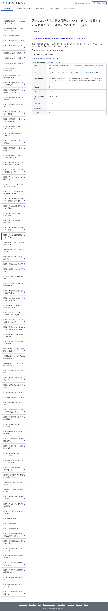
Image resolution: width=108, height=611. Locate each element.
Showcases (40, 8)
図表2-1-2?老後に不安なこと (12, 35)
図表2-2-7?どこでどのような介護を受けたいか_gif (13, 185)
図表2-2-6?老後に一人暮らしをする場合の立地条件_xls (13, 171)
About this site (23, 605)
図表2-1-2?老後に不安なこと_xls (12, 47)
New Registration (99, 3)
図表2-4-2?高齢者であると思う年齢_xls (13, 386)
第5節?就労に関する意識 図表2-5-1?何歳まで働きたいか (13, 476)
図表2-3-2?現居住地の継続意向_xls (13, 277)
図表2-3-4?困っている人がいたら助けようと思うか (13, 306)
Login (88, 3)
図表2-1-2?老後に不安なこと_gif (13, 40)
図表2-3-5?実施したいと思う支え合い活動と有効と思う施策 (13, 328)
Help (39, 605)
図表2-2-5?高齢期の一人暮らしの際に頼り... (13, 134)
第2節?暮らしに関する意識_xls (13, 63)
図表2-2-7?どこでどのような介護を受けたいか (13, 178)
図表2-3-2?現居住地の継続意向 (13, 264)
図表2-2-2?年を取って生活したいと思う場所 (13, 69)
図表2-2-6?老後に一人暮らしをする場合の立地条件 (13, 156)
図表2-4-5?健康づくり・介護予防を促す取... (13, 432)
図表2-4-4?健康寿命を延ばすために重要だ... (13, 418)
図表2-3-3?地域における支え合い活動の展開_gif (13, 292)
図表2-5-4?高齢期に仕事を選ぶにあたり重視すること (13, 535)
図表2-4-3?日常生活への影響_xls (12, 403)
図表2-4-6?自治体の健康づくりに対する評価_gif (13, 461)
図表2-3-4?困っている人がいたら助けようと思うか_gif (13, 313)
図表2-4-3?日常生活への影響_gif (13, 397)
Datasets (7, 8)
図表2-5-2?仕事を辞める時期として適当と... (13, 498)
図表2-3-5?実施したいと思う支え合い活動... (13, 335)
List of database (69, 8)
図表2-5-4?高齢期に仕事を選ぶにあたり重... (13, 542)
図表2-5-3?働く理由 (9, 518)
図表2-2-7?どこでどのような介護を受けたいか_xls (13, 192)
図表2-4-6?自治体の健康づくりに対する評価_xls (13, 469)
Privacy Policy (61, 605)
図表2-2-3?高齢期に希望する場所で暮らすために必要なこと (13, 91)
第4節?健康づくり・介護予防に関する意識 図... (13, 350)
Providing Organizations (23, 8)
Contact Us (71, 605)
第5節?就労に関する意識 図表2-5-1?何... (13, 483)
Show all (58, 62)
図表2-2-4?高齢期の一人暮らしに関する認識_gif (13, 120)
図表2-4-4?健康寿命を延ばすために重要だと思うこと (13, 411)
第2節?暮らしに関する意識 (12, 53)
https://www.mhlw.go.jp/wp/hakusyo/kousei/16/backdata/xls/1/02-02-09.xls (59, 38)
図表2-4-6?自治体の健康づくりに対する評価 (13, 454)
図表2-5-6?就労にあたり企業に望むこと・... (13, 578)
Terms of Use (32, 605)
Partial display (51, 62)
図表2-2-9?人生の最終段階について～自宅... (13, 221)
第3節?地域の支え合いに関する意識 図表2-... (13, 243)
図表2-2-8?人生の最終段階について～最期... (13, 207)
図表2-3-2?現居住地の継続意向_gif (13, 270)
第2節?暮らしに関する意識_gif (13, 58)
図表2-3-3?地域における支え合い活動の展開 (13, 284)
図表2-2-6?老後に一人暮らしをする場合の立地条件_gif (13, 163)
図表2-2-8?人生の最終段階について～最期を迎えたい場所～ (13, 200)
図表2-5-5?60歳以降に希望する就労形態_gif (13, 564)
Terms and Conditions (49, 605)
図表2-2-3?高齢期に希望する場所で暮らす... (13, 98)
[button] (79, 3)
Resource (37, 31)
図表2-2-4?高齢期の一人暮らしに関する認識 (13, 113)
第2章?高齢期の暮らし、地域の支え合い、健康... (13, 22)
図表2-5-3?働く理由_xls (11, 528)
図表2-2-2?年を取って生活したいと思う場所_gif (13, 76)
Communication (54, 8)
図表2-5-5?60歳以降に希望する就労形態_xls (13, 571)
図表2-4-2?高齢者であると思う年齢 (13, 371)
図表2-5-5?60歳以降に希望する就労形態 (13, 556)
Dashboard (79, 605)
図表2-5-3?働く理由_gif (11, 523)
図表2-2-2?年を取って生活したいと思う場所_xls (13, 84)
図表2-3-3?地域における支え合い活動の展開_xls (13, 299)
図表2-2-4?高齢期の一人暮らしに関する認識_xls (13, 127)
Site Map (86, 605)
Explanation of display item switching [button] (45, 58)
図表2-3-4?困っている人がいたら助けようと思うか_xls (13, 321)
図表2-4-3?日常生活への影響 (12, 392)
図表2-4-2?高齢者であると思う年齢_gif (13, 379)
